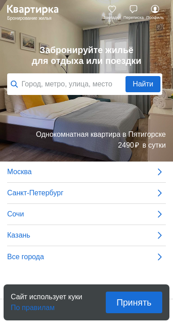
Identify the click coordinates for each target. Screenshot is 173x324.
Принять (134, 302)
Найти (143, 84)
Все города (86, 257)
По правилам (33, 305)
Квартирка (37, 12)
